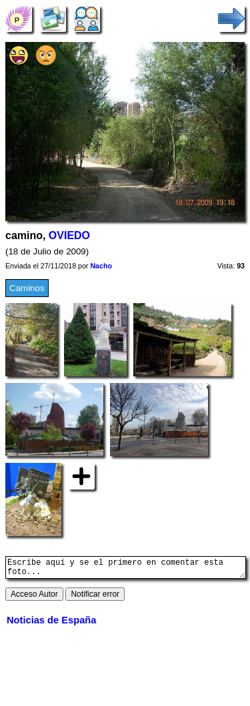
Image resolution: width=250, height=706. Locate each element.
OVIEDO (69, 235)
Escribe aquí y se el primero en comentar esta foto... (125, 569)
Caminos (27, 288)
